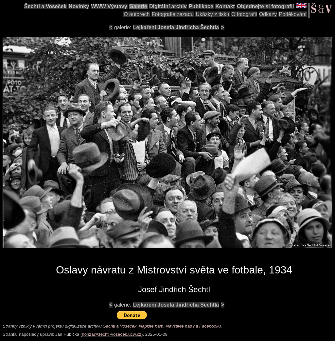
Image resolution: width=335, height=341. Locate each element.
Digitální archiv (168, 6)
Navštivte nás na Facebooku (193, 326)
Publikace (201, 6)
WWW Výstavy (109, 6)
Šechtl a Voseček (45, 6)
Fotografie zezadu (173, 14)
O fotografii (244, 14)
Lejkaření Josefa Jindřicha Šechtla (176, 27)
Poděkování (293, 14)
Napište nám (151, 326)
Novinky (79, 6)
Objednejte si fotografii (265, 6)
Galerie (138, 6)
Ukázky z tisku (212, 14)
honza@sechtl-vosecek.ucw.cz (111, 334)
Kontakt (225, 6)
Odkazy (268, 14)
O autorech (137, 14)
